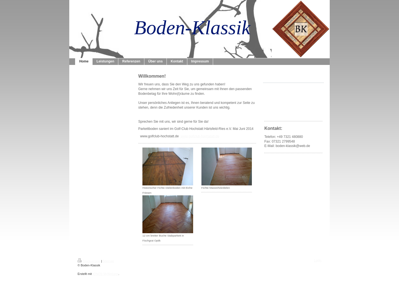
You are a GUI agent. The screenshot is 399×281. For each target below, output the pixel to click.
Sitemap (108, 261)
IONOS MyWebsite (105, 273)
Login (317, 260)
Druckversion (89, 261)
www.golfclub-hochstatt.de (199, 136)
